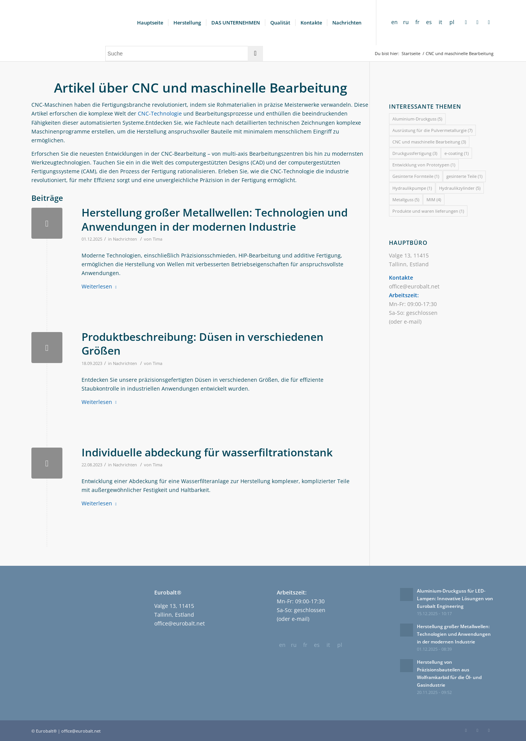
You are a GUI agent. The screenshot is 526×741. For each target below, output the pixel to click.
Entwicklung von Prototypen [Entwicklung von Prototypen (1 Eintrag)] (423, 165)
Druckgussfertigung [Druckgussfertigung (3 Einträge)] (414, 153)
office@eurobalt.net (414, 286)
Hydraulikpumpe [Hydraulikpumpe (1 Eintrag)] (412, 188)
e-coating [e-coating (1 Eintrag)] (456, 153)
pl (451, 22)
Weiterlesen (101, 286)
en (394, 22)
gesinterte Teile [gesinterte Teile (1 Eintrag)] (464, 176)
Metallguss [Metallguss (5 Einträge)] (405, 199)
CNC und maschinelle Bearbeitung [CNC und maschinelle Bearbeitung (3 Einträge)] (429, 142)
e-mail (412, 321)
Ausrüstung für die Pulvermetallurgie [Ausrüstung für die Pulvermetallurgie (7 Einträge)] (432, 130)
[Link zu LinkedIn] (477, 22)
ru (406, 22)
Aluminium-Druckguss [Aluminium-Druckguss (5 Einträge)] (417, 119)
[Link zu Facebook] (466, 22)
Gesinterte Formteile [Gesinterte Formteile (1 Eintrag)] (415, 176)
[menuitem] (150, 22)
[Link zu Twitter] (489, 22)
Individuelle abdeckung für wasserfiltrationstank (207, 452)
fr (417, 22)
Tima (157, 239)
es (429, 22)
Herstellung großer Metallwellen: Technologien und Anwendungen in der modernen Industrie (215, 219)
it (440, 22)
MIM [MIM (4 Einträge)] (433, 199)
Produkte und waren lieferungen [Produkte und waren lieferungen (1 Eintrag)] (428, 211)
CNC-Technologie (160, 113)
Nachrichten (125, 239)
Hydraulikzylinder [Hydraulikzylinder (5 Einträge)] (459, 188)
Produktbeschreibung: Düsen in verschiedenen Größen (202, 343)
